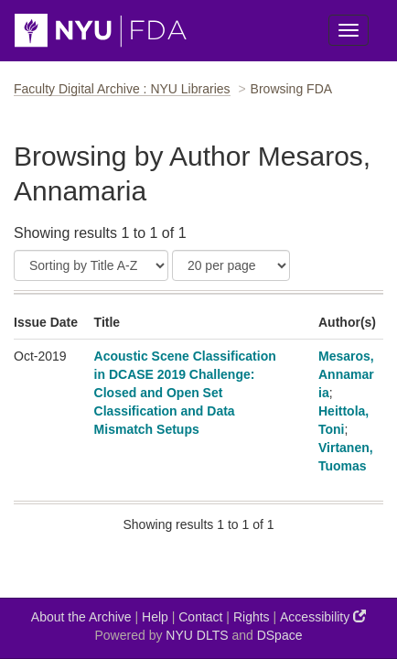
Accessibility (323, 616)
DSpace (280, 635)
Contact (200, 617)
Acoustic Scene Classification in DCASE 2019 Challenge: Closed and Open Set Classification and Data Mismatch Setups (185, 393)
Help (155, 617)
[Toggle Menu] (348, 30)
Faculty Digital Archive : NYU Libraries (122, 88)
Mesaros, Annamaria (346, 374)
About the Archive (81, 617)
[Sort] (91, 265)
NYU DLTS (197, 635)
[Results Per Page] (231, 265)
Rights (251, 617)
